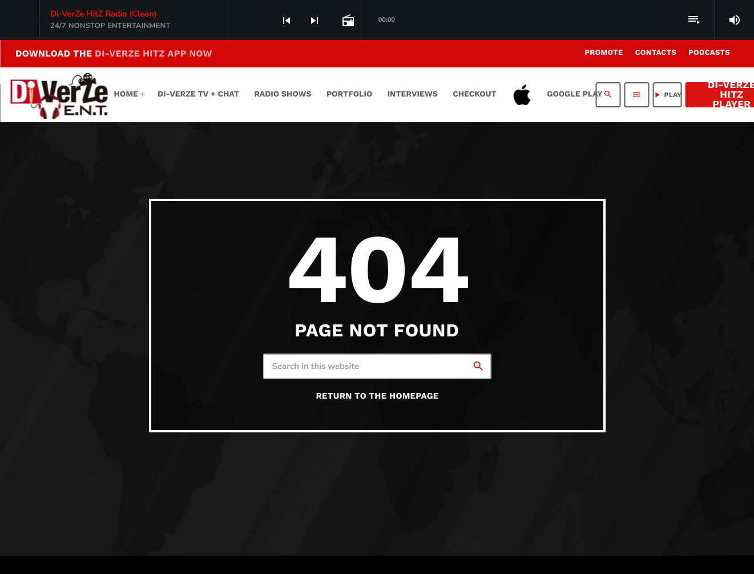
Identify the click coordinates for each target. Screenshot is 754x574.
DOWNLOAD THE (113, 53)
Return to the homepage (377, 396)
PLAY (667, 94)
